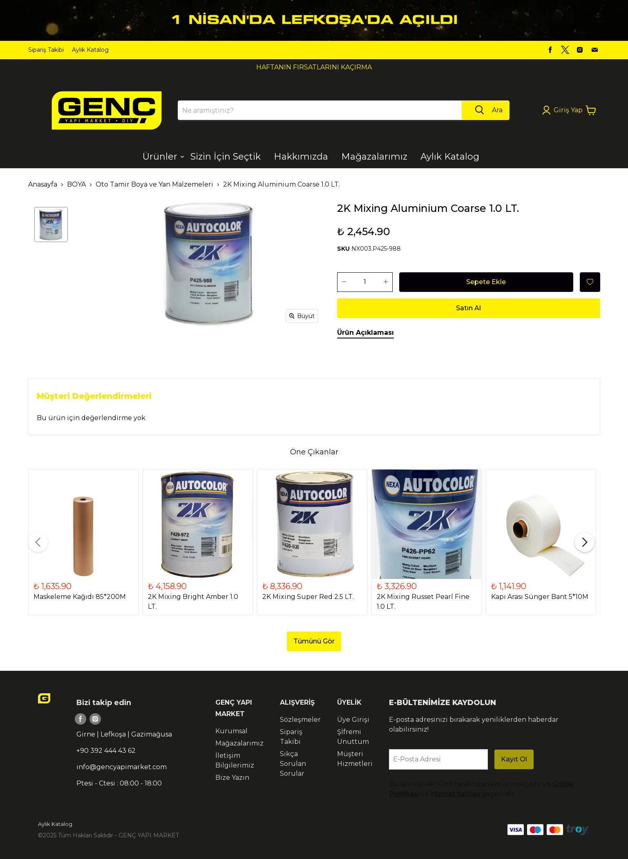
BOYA (76, 184)
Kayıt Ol (514, 759)
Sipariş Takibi (46, 49)
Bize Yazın (232, 777)
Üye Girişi (353, 719)
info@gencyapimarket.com (121, 767)
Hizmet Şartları (455, 794)
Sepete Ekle (486, 282)
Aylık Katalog (90, 49)
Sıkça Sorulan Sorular (293, 763)
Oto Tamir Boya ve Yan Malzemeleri (154, 184)
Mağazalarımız (239, 743)
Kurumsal (231, 731)
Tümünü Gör (314, 641)
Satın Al (468, 308)
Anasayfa (42, 184)
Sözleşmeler (300, 719)
